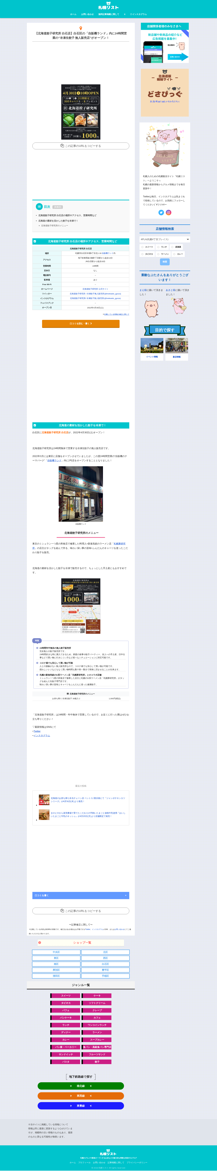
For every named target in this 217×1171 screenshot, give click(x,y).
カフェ (97, 1017)
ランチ (65, 1025)
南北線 (81, 1085)
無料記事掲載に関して (108, 14)
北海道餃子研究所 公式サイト (95, 289)
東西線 (81, 1095)
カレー (65, 1039)
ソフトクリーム (97, 1002)
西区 (105, 957)
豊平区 (105, 969)
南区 (56, 963)
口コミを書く (42, 895)
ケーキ (97, 995)
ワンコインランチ (97, 1025)
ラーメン (97, 1032)
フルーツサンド (97, 1054)
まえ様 (143, 290)
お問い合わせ (87, 14)
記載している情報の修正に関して (116, 314)
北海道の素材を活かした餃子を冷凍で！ (58, 220)
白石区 (105, 963)
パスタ (65, 1061)
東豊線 (81, 1105)
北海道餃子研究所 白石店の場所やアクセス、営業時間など (67, 215)
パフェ (65, 1010)
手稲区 (105, 975)
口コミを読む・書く (81, 323)
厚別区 (56, 969)
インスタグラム (138, 14)
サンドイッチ (66, 1054)
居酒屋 (178, 247)
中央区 (56, 951)
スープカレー (97, 1039)
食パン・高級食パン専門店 (97, 1047)
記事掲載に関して (116, 1163)
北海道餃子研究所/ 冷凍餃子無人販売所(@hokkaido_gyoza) (95, 298)
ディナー (66, 1032)
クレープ (97, 1010)
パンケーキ (66, 1017)
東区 (56, 957)
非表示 (58, 207)
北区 (105, 951)
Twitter (37, 731)
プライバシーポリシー (137, 1163)
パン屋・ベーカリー (65, 1047)
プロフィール (84, 1163)
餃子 (97, 1061)
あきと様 (170, 290)
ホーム (73, 14)
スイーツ (66, 995)
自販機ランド (107, 253)
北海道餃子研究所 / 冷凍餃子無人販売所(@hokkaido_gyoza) (95, 293)
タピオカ (66, 1002)
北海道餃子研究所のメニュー (54, 225)
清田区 (56, 975)
